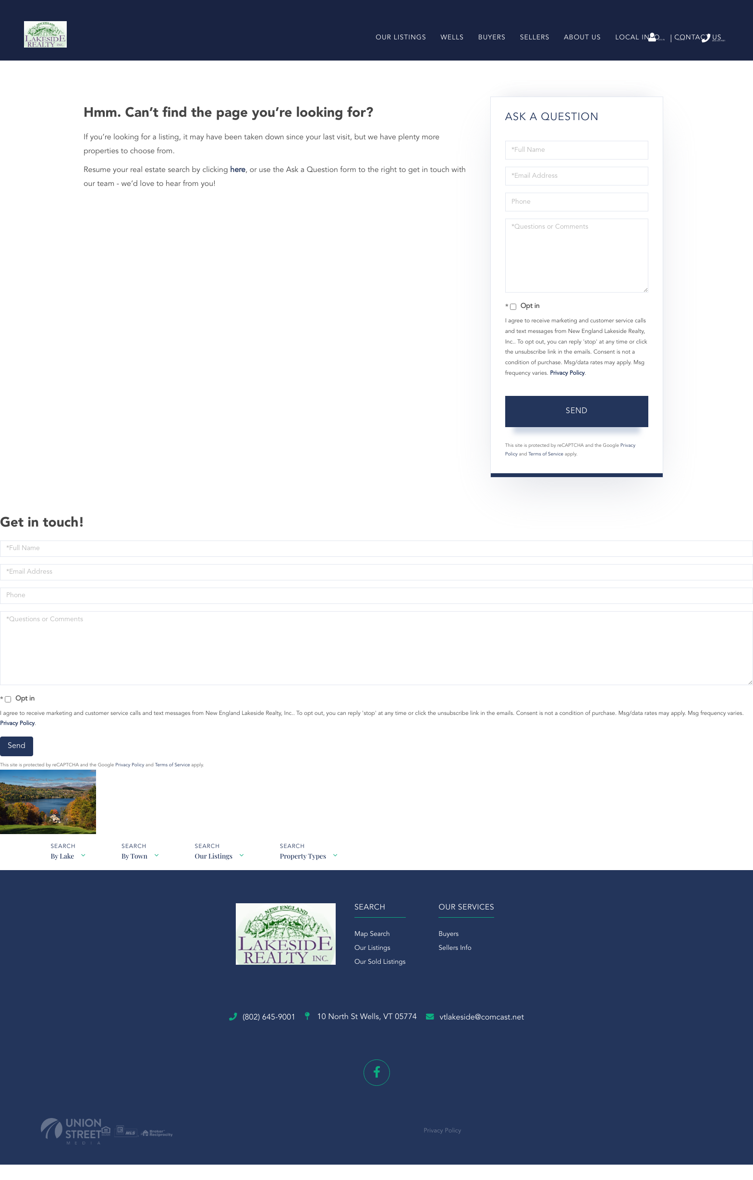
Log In (591, 39)
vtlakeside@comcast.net (515, 1042)
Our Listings (218, 880)
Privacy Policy (567, 392)
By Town (136, 880)
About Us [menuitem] (578, 54)
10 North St (357, 1042)
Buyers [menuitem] (487, 54)
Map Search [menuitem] (362, 974)
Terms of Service (545, 472)
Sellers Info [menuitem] (455, 988)
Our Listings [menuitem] (397, 54)
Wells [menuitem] (448, 54)
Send (577, 430)
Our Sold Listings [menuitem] (370, 1002)
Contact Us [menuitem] (693, 54)
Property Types (310, 880)
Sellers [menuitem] (530, 54)
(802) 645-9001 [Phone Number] (689, 38)
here (237, 189)
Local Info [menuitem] (633, 54)
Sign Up (633, 39)
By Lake (61, 880)
